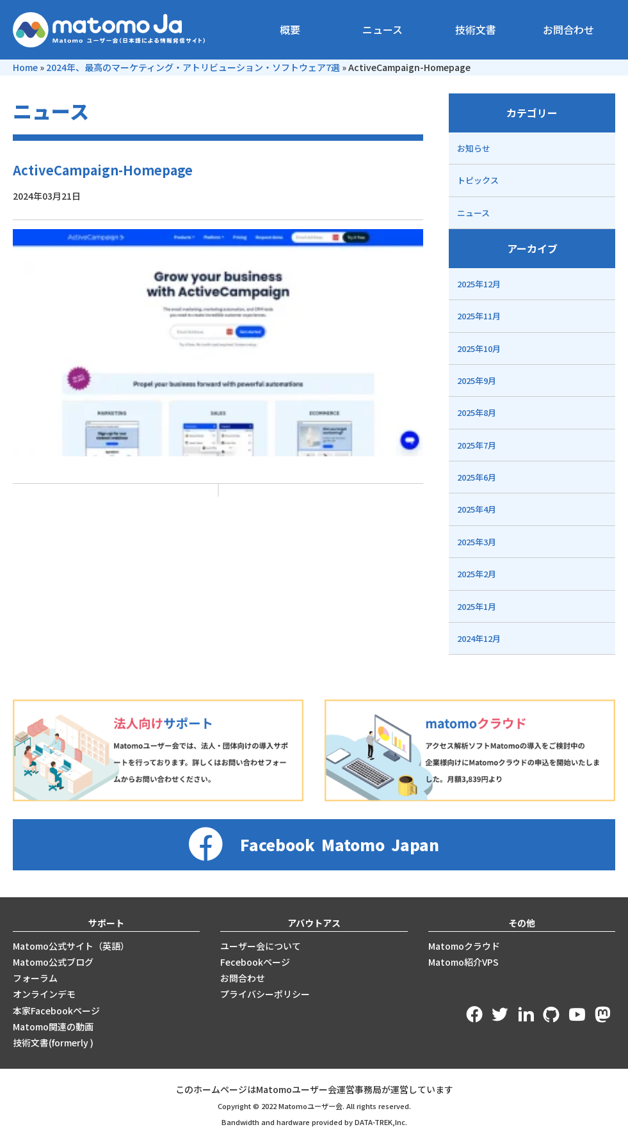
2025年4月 (476, 509)
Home (25, 67)
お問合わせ (568, 29)
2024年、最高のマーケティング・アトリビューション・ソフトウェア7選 (193, 67)
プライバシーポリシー (265, 993)
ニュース (382, 29)
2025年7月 (476, 445)
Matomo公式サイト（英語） (71, 945)
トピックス (478, 180)
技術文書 (475, 29)
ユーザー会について (260, 945)
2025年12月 (479, 284)
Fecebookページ (255, 961)
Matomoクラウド (464, 945)
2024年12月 (479, 638)
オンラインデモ (44, 993)
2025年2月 (476, 574)
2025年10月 (479, 348)
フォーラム (35, 977)
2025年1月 (476, 606)
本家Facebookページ (56, 1010)
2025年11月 (479, 316)
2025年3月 (476, 542)
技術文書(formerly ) (53, 1042)
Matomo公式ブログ (53, 961)
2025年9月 (476, 380)
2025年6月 (476, 477)
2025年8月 (476, 412)
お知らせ (473, 148)
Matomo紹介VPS (463, 961)
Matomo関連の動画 (53, 1026)
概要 (290, 29)
